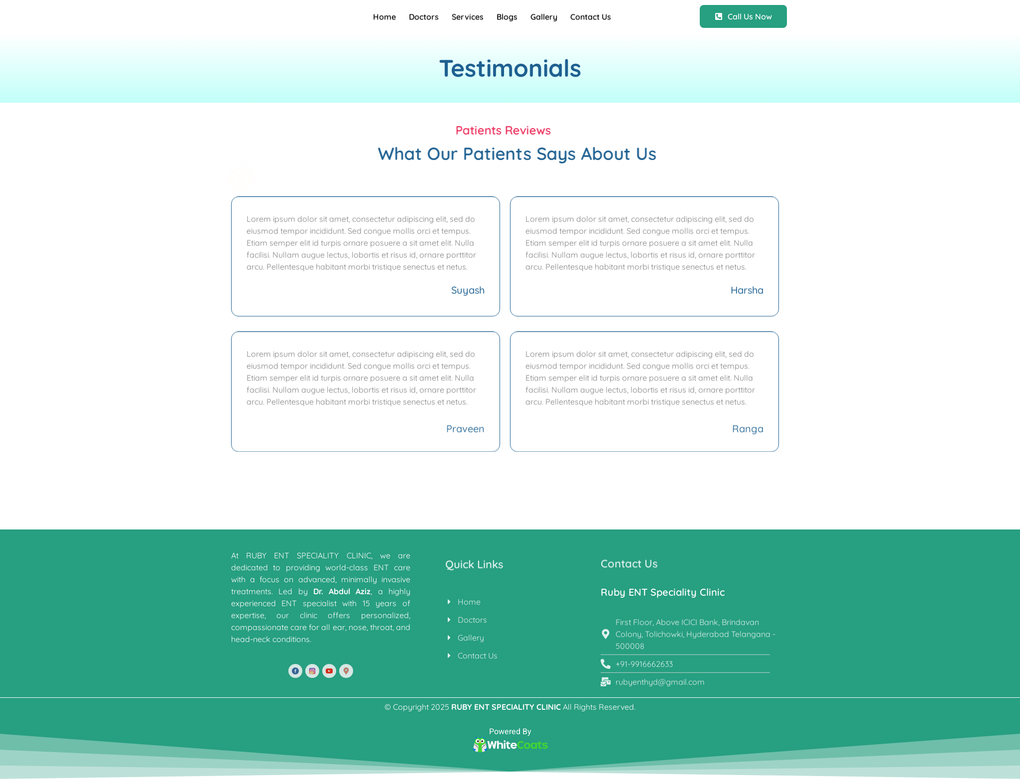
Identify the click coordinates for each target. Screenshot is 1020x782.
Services (468, 20)
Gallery (543, 20)
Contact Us (590, 20)
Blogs (507, 20)
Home (384, 20)
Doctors (424, 20)
